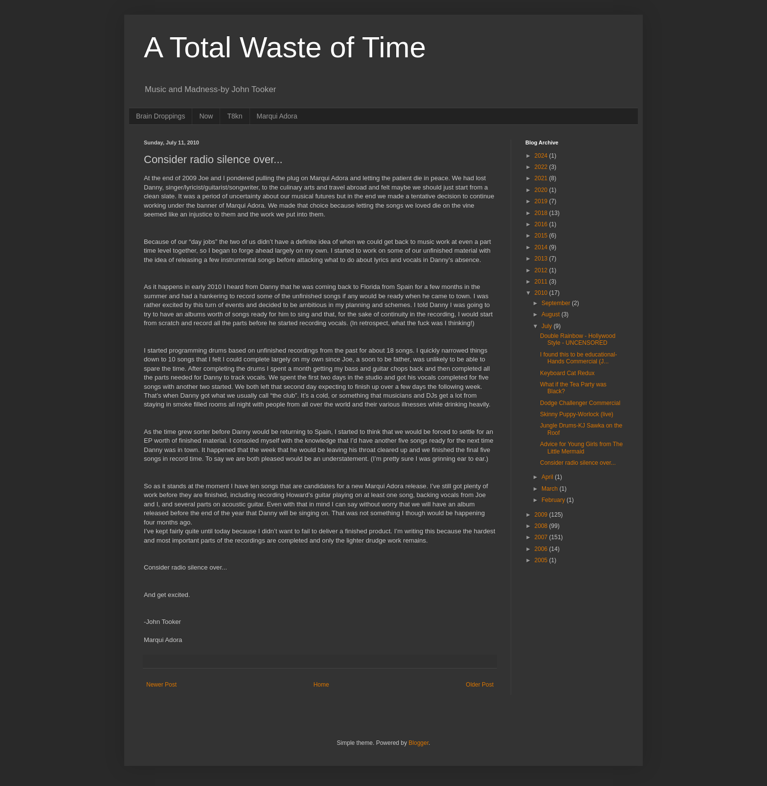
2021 (542, 178)
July (547, 326)
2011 (542, 281)
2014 (542, 247)
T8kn (234, 116)
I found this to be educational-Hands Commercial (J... (578, 358)
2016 (542, 224)
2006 (542, 549)
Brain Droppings (160, 116)
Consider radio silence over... (578, 462)
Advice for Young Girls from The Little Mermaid (581, 447)
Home (321, 684)
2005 (542, 560)
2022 (542, 167)
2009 (542, 514)
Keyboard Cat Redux (567, 373)
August (551, 314)
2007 (542, 537)
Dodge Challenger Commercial (580, 403)
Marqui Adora (277, 116)
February (553, 500)
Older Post (480, 684)
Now (206, 116)
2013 (542, 258)
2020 (542, 190)
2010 (542, 292)
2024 (542, 155)
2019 (542, 201)
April (548, 477)
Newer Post (161, 684)
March (550, 488)
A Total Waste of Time (285, 47)
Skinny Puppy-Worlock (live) (576, 414)
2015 (542, 235)
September (556, 303)
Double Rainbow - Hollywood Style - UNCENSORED (577, 339)
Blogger (418, 742)
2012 (542, 270)
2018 (542, 213)
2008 (542, 526)
